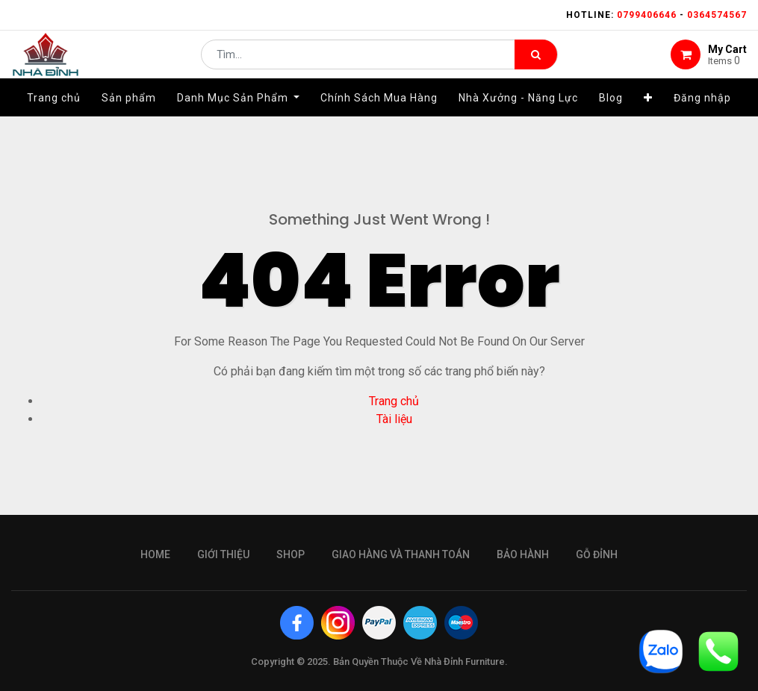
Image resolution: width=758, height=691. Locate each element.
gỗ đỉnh (597, 554)
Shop (290, 554)
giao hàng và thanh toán (401, 554)
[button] (648, 117)
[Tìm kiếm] (536, 64)
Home (155, 554)
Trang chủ (394, 401)
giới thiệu (223, 554)
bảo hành (523, 554)
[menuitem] (53, 117)
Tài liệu (394, 419)
